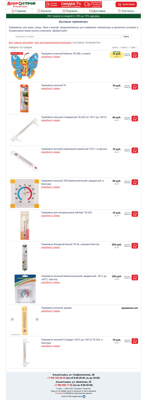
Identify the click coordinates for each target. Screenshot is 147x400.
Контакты (128, 11)
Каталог (46, 11)
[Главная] (21, 5)
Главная (20, 11)
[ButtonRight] (37, 319)
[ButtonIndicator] (24, 334)
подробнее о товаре (50, 57)
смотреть (95, 16)
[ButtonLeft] (12, 319)
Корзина (71, 11)
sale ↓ (134, 47)
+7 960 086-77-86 (63, 385)
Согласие (59, 393)
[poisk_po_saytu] (67, 36)
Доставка (99, 11)
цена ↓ (125, 47)
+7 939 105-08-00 (56, 378)
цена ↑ (116, 47)
